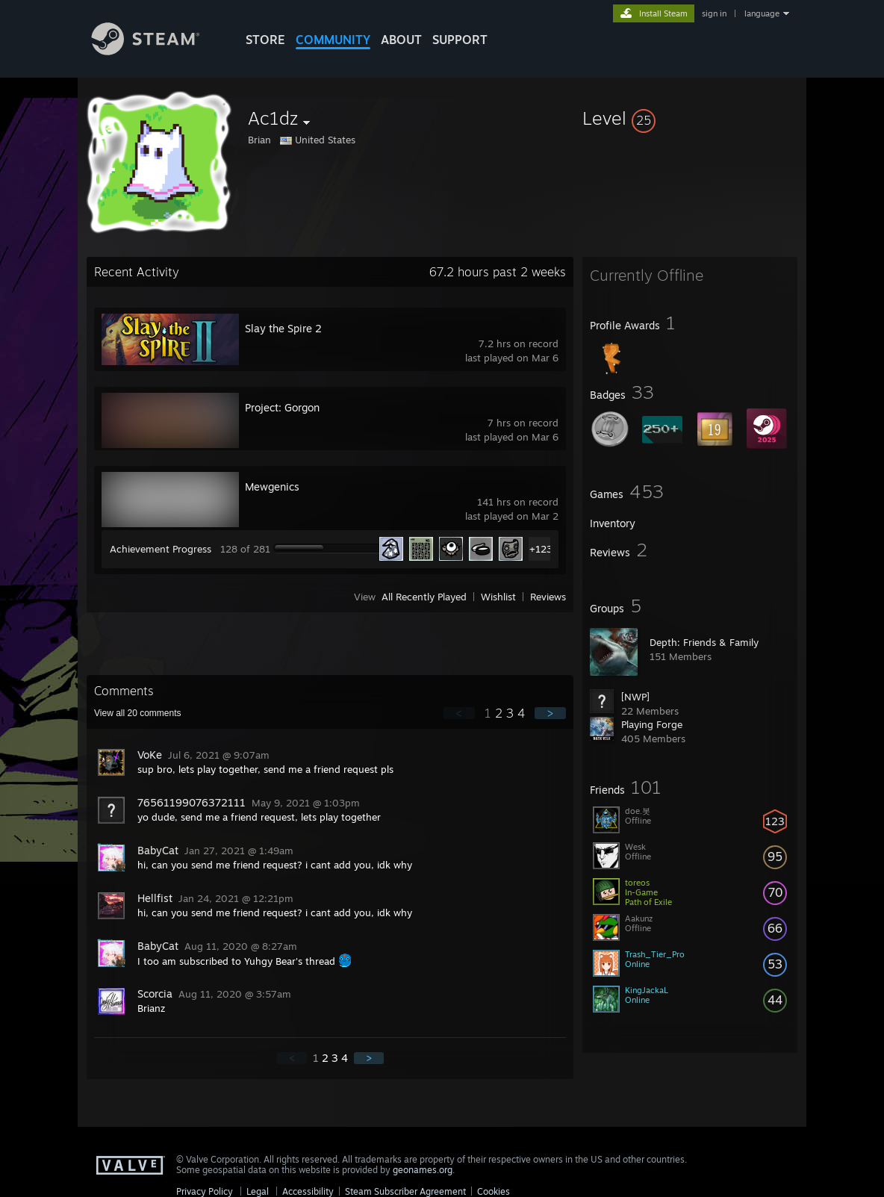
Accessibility (308, 1191)
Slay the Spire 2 (283, 328)
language (761, 13)
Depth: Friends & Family (704, 642)
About (401, 39)
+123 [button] (540, 549)
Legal (257, 1191)
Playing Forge (651, 724)
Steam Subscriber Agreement (405, 1191)
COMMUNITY (333, 39)
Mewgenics (272, 486)
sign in (714, 13)
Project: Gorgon (282, 407)
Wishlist (498, 597)
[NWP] (635, 697)
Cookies (493, 1191)
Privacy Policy (204, 1191)
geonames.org (422, 1169)
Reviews (548, 597)
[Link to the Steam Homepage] (156, 51)
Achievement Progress (160, 549)
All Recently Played (424, 597)
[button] (689, 118)
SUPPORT (460, 39)
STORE (265, 39)
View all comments (137, 713)
